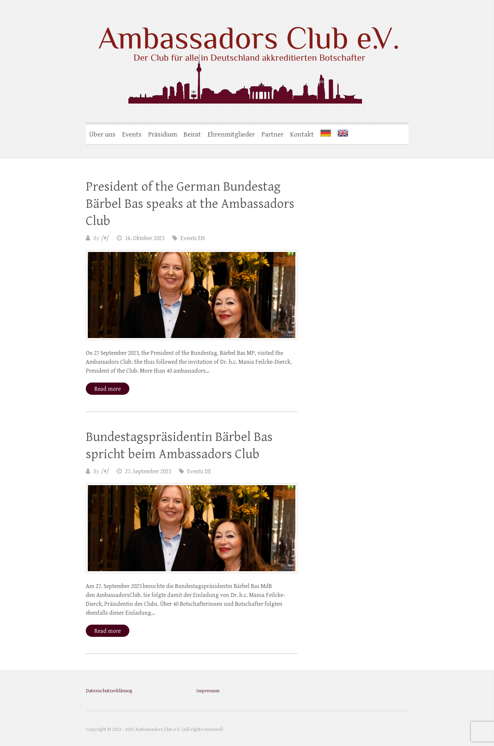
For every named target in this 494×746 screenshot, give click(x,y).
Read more (107, 389)
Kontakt (302, 135)
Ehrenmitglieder (231, 135)
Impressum (207, 691)
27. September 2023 (148, 471)
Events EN (193, 238)
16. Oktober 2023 (144, 238)
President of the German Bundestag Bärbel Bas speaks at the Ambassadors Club (190, 204)
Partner (272, 135)
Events (132, 135)
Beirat (192, 135)
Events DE (199, 471)
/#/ (105, 238)
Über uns (102, 135)
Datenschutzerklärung (109, 691)
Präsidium (162, 135)
